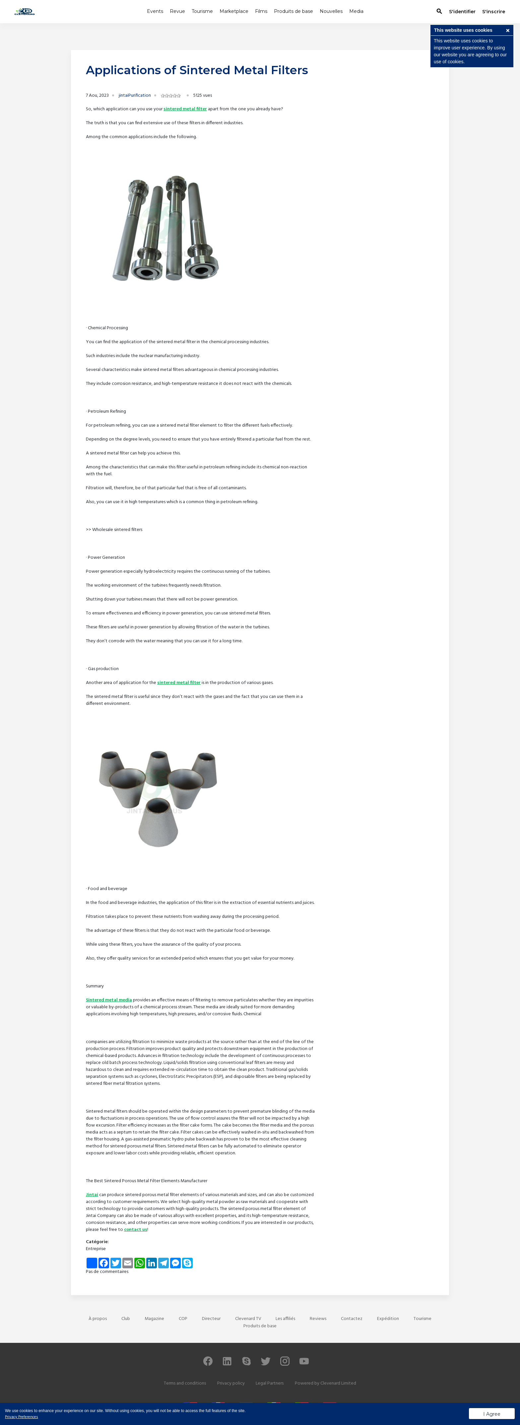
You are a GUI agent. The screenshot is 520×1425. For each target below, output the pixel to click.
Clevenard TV (248, 1319)
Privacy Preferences (21, 1417)
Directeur (211, 1319)
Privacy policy (231, 1383)
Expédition (388, 1319)
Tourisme (202, 11)
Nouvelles (331, 11)
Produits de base (293, 11)
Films (261, 11)
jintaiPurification (135, 95)
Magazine (154, 1319)
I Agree (491, 1414)
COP (183, 1319)
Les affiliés (285, 1319)
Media (356, 11)
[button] (508, 31)
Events (155, 11)
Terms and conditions (185, 1383)
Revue (177, 11)
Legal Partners (270, 1383)
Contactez (351, 1319)
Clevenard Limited (338, 1383)
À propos (98, 1319)
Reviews (318, 1319)
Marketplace (234, 11)
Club (125, 1319)
